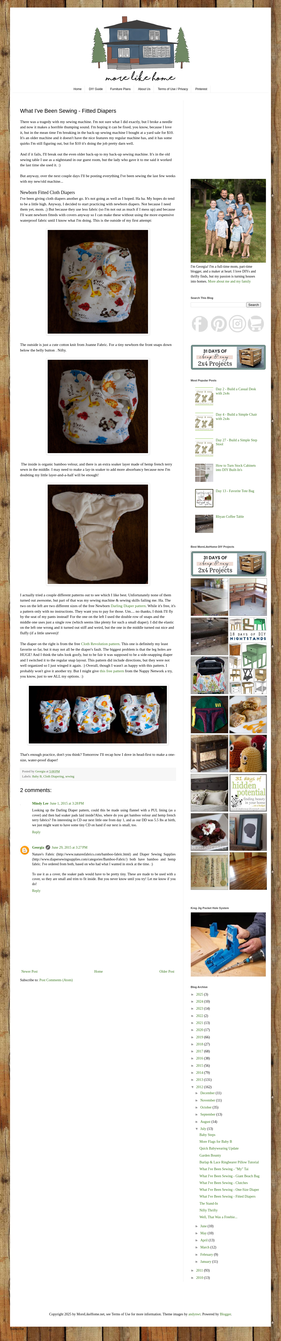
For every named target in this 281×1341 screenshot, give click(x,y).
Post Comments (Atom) (56, 980)
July (203, 1129)
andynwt (194, 1314)
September (208, 1114)
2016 (200, 1058)
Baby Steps (207, 1135)
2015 (200, 1066)
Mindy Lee (40, 803)
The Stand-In (208, 1203)
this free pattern (111, 671)
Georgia (38, 847)
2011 (200, 1270)
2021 (200, 1023)
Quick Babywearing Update (219, 1148)
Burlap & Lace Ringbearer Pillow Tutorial (229, 1162)
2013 (200, 1080)
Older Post (167, 971)
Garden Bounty (210, 1155)
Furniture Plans (120, 89)
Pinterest (201, 89)
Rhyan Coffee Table (230, 517)
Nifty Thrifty (208, 1210)
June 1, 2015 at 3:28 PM (67, 803)
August (205, 1122)
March (205, 1247)
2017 (200, 1051)
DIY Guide (96, 89)
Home (78, 89)
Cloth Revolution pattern (100, 644)
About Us (144, 89)
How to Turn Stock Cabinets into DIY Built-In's (236, 468)
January (206, 1262)
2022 (200, 1016)
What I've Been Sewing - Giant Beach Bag (229, 1176)
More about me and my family (229, 281)
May (203, 1233)
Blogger (225, 1314)
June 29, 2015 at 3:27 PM (69, 847)
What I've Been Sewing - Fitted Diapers (227, 1196)
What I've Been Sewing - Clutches (223, 1183)
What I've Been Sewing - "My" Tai (223, 1169)
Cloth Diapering (53, 776)
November (208, 1100)
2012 (200, 1087)
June (203, 1226)
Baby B (37, 776)
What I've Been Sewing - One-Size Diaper (229, 1190)
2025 (200, 994)
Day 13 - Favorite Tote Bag (235, 491)
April (204, 1240)
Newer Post (29, 971)
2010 (200, 1278)
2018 (200, 1044)
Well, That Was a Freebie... (218, 1217)
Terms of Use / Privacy (173, 89)
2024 (200, 1001)
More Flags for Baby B (215, 1141)
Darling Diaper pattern (128, 606)
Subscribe (17, 1329)
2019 (200, 1037)
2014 (200, 1073)
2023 (200, 1008)
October (206, 1107)
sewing (69, 776)
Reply (36, 832)
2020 (200, 1030)
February (207, 1254)
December (208, 1093)
